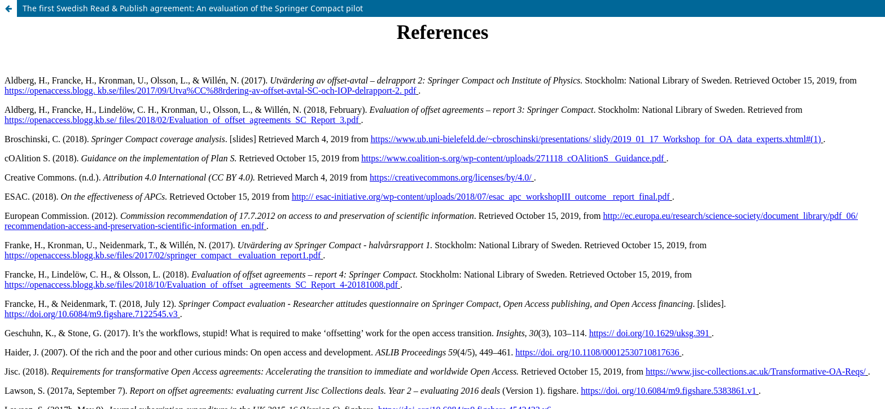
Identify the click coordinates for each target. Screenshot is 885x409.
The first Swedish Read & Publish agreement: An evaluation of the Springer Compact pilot (193, 8)
